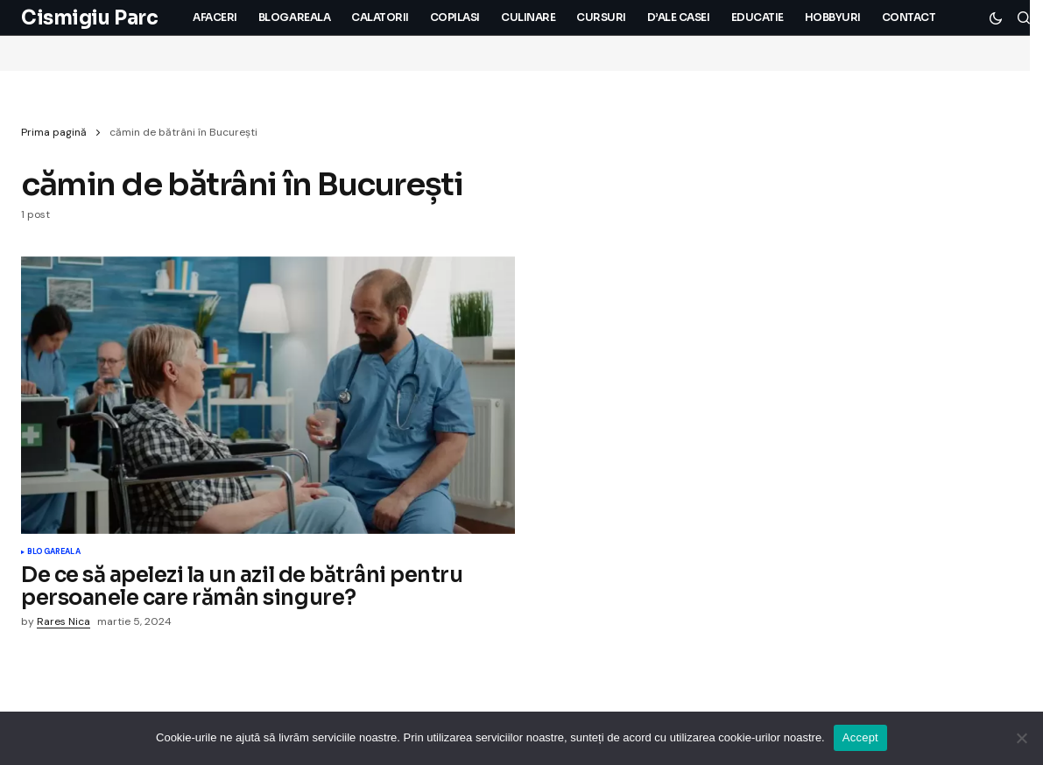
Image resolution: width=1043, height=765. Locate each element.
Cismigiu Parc (89, 18)
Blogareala (54, 552)
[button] (996, 17)
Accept (860, 737)
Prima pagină (54, 132)
